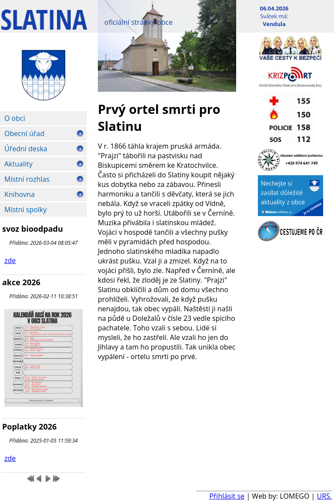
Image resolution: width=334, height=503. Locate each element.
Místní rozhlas (27, 179)
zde (10, 260)
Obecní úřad (24, 133)
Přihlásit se (226, 496)
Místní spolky (25, 209)
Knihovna (19, 194)
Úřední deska (25, 148)
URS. (324, 496)
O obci (14, 118)
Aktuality (18, 164)
